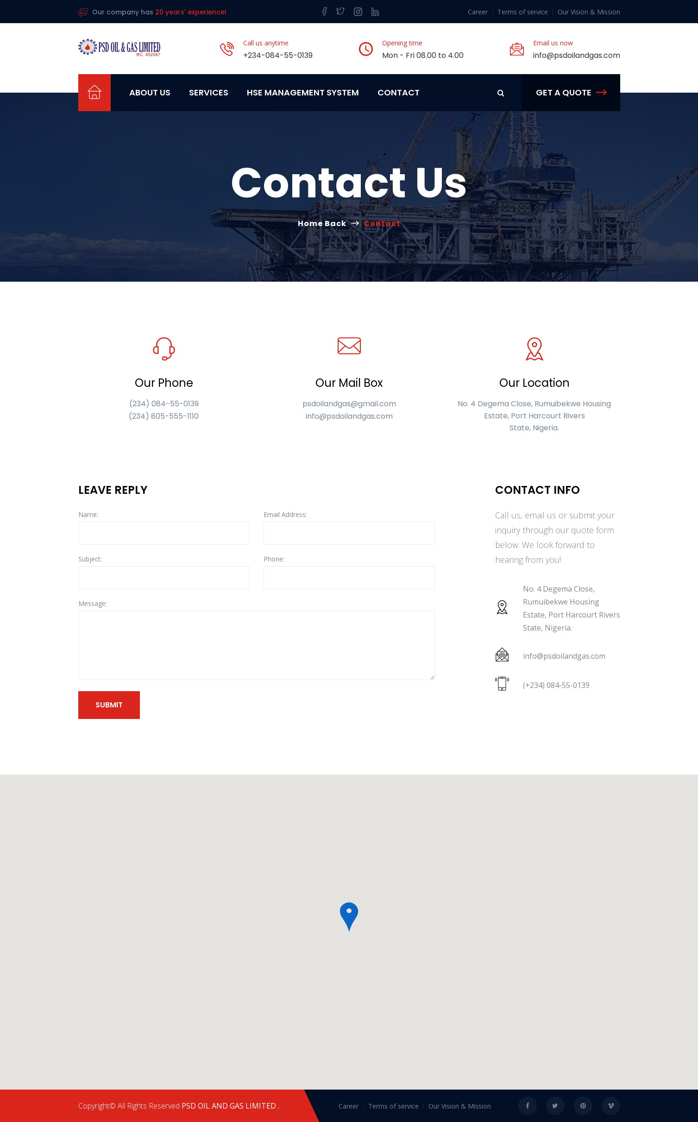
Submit (109, 705)
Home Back (322, 223)
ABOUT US (149, 92)
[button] (349, 917)
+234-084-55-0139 (278, 55)
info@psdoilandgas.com (576, 55)
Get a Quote (571, 92)
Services (208, 92)
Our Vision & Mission (589, 11)
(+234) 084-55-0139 (556, 685)
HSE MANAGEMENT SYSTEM (303, 92)
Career (478, 11)
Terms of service (522, 11)
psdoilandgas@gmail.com (349, 403)
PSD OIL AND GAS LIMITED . (230, 1106)
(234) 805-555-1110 (164, 416)
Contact (398, 92)
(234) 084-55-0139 (164, 403)
